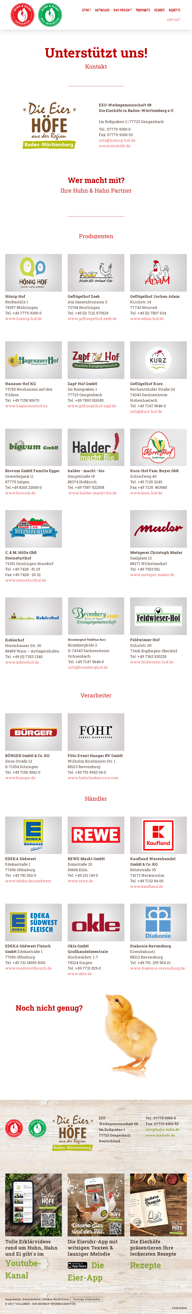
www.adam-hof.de (147, 318)
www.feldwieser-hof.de (151, 661)
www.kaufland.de (146, 886)
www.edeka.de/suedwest (28, 880)
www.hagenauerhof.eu (26, 405)
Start (86, 10)
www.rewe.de (80, 880)
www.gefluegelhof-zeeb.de (92, 318)
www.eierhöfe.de (115, 145)
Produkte (143, 10)
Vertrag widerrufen (87, 1299)
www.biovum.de (20, 492)
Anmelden (179, 1307)
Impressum (13, 1299)
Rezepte (174, 10)
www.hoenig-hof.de (23, 318)
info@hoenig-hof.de (117, 140)
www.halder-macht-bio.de (92, 492)
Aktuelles (102, 10)
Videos (159, 10)
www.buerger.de (20, 777)
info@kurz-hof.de (146, 411)
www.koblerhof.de (22, 662)
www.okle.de (80, 973)
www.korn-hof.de (146, 492)
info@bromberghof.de (88, 667)
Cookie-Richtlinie (55, 1299)
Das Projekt (122, 10)
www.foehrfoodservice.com (93, 777)
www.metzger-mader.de (152, 574)
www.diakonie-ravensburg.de (157, 968)
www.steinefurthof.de (25, 580)
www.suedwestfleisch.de (28, 968)
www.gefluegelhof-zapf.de (92, 405)
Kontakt (173, 19)
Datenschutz (31, 1299)
